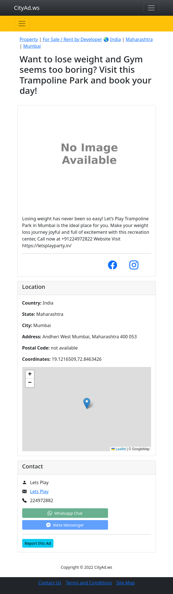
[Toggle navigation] (151, 7)
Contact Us (49, 583)
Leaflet (118, 449)
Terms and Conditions (89, 583)
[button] (86, 403)
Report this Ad (38, 543)
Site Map (125, 583)
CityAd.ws (27, 8)
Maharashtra (139, 39)
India (115, 39)
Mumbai (32, 46)
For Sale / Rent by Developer (72, 39)
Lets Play (39, 491)
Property (29, 39)
